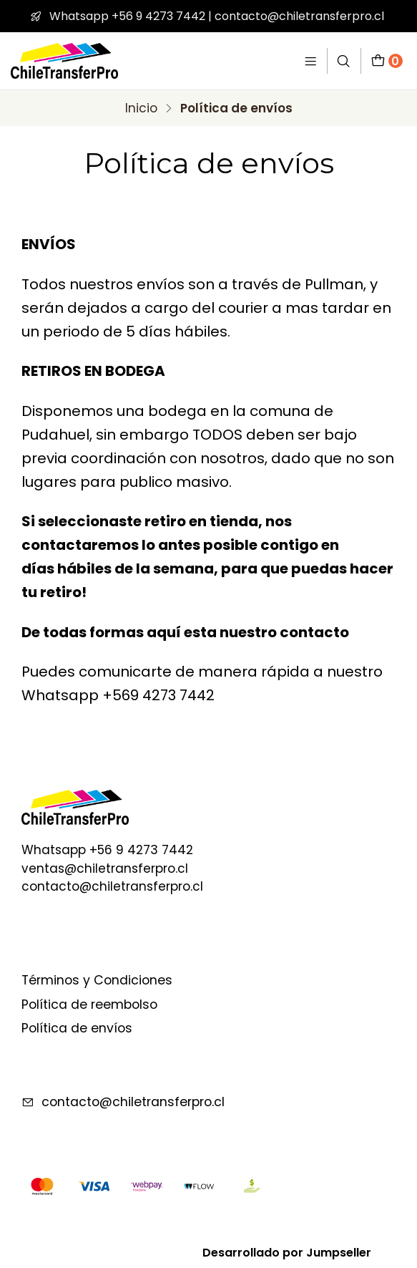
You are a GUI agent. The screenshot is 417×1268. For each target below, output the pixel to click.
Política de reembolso (89, 1004)
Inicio (141, 108)
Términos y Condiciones (96, 980)
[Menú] (311, 60)
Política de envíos (76, 1028)
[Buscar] (344, 60)
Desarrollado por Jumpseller (286, 1252)
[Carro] (387, 60)
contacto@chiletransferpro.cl (123, 1101)
